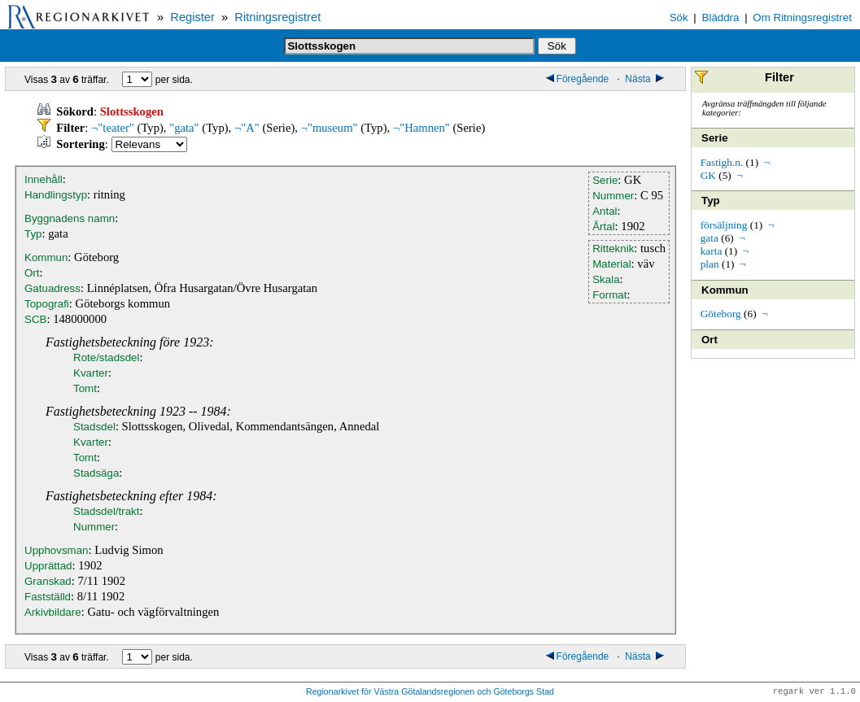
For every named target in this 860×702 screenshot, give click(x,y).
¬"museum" (329, 127)
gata (709, 238)
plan (710, 264)
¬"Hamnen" (421, 127)
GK (708, 175)
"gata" (184, 127)
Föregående (578, 79)
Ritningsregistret (277, 17)
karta (711, 251)
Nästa (645, 79)
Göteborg (721, 313)
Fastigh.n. (722, 162)
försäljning (724, 225)
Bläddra (721, 17)
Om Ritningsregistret (802, 17)
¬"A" (247, 127)
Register (192, 17)
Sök (679, 17)
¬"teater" (112, 127)
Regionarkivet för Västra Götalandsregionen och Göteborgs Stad (430, 692)
